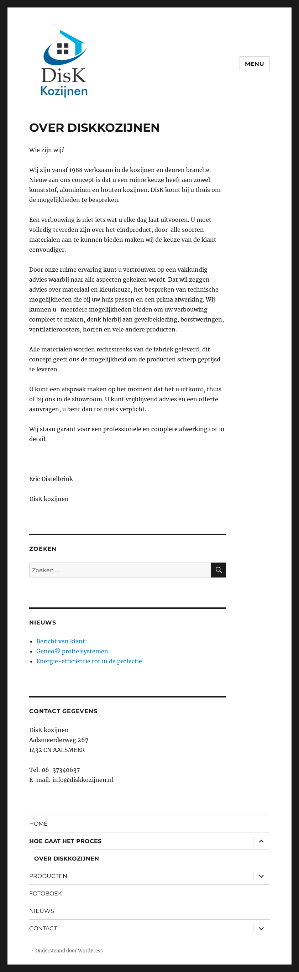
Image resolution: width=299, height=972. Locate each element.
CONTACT (43, 928)
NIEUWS (41, 911)
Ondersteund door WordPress (69, 951)
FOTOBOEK (45, 893)
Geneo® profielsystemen (72, 651)
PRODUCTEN (48, 876)
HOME (38, 823)
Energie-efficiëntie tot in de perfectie (89, 661)
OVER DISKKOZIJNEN (66, 858)
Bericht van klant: (61, 641)
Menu (254, 64)
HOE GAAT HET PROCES (65, 841)
